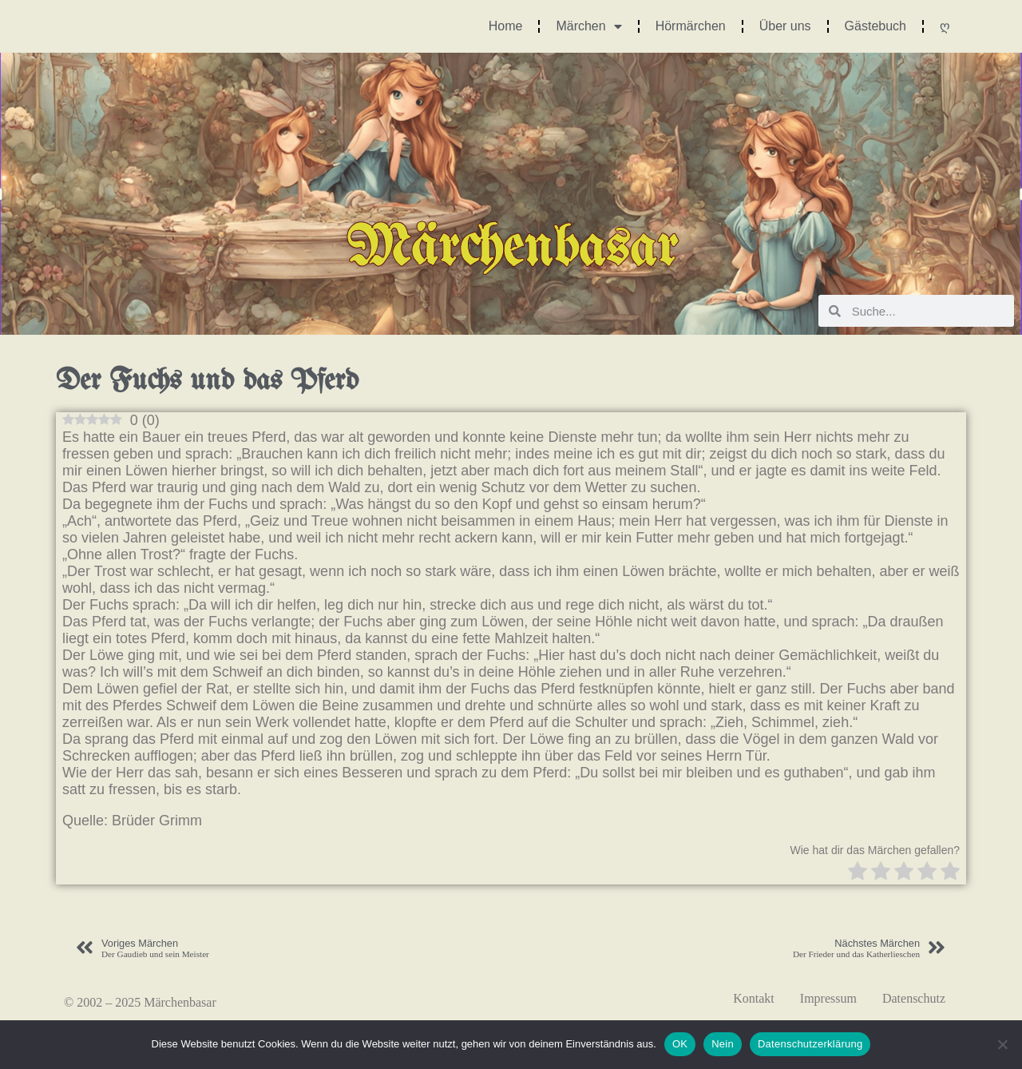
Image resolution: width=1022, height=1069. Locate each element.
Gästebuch (875, 26)
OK (679, 1044)
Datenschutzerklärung (810, 1044)
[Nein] (1002, 1044)
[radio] (857, 872)
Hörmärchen (691, 26)
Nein (722, 1044)
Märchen (588, 26)
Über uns (785, 26)
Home (506, 26)
